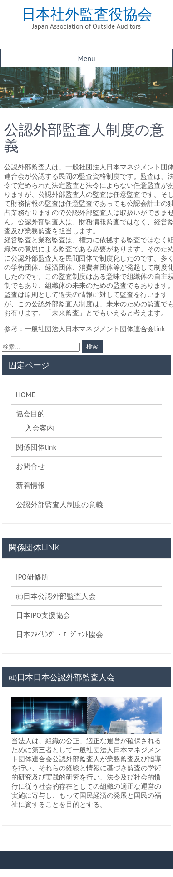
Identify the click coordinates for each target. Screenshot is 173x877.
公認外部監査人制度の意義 (59, 504)
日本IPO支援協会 (43, 615)
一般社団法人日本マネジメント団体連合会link (95, 328)
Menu (86, 58)
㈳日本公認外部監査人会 (56, 595)
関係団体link (36, 446)
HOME (25, 394)
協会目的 (30, 413)
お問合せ (30, 466)
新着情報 (30, 485)
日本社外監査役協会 (86, 13)
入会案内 (39, 427)
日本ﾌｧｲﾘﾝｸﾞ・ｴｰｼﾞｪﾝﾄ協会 (59, 634)
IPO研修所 (32, 576)
